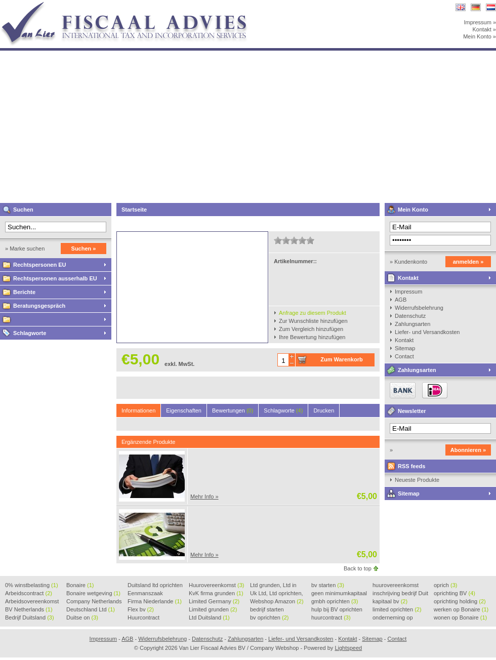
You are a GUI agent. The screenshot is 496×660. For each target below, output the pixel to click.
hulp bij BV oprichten (336, 609)
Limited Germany (214, 601)
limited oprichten (397, 609)
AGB (400, 300)
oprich (445, 585)
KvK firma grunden (216, 593)
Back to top (357, 568)
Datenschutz (410, 316)
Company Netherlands (93, 601)
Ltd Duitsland (209, 617)
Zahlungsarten (412, 324)
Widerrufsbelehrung (419, 308)
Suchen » (83, 248)
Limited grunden (213, 609)
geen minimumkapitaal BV (339, 593)
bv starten (327, 585)
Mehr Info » (204, 496)
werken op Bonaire (461, 609)
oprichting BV (454, 593)
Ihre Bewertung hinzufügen (312, 337)
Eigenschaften (183, 410)
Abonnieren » (468, 450)
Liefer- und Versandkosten (427, 332)
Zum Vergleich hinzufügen (311, 329)
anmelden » (468, 262)
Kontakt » (484, 29)
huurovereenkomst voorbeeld (396, 585)
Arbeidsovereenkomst (32, 601)
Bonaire (80, 585)
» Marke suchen (25, 248)
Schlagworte (29, 333)
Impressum (408, 291)
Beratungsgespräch (39, 306)
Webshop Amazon (277, 601)
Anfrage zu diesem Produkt (312, 313)
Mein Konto (413, 210)
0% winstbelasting (31, 585)
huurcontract (331, 617)
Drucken (323, 410)
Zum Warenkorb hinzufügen (341, 361)
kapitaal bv (390, 601)
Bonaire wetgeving (93, 593)
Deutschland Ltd (90, 609)
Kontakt (408, 278)
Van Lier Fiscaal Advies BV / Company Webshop (134, 5)
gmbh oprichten (334, 601)
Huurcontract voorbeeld (144, 618)
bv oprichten (269, 617)
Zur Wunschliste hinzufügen (313, 321)
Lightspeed (348, 648)
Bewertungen (232, 410)
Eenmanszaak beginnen (145, 593)
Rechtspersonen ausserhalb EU (55, 278)
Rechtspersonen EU (39, 265)
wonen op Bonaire (460, 617)
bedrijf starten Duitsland (267, 609)
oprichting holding (460, 601)
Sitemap (405, 348)
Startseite (134, 210)
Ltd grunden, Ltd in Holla (273, 585)
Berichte (24, 292)
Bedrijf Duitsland (29, 617)
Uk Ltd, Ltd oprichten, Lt (276, 593)
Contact (404, 356)
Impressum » (480, 22)
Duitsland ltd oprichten (155, 585)
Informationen (138, 410)
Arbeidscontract (28, 593)
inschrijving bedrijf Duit (400, 593)
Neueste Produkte (417, 480)
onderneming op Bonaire (393, 618)
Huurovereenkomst (216, 585)
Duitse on (82, 617)
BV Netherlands (29, 609)
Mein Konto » (479, 36)
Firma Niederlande (155, 601)
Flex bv (141, 609)
